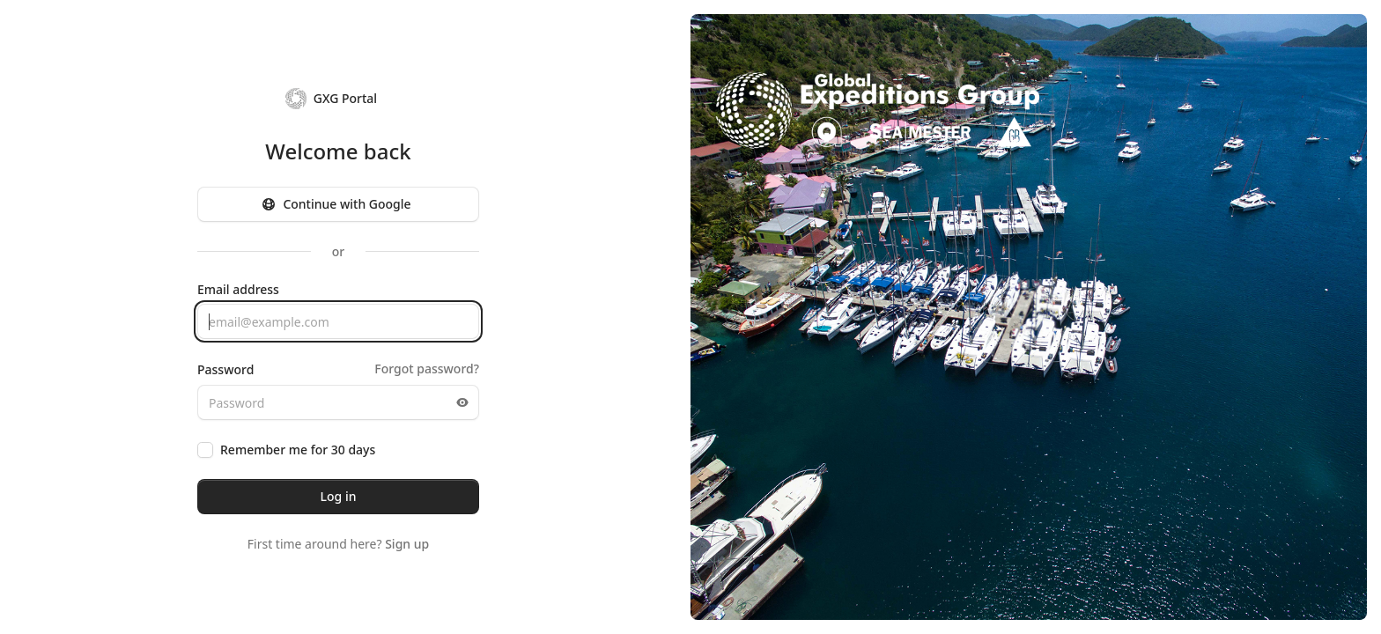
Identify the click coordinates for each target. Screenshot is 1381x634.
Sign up (407, 543)
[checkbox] (205, 450)
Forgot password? (426, 368)
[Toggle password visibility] (462, 402)
